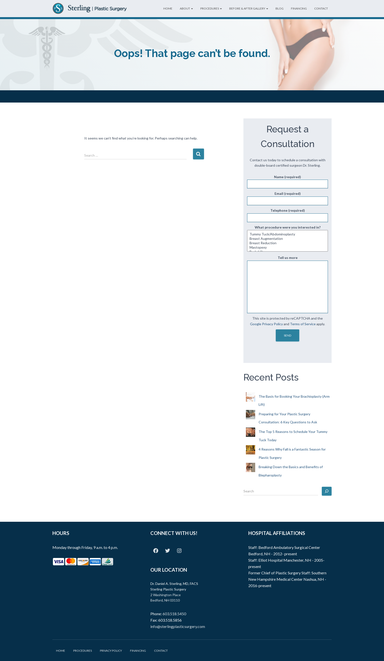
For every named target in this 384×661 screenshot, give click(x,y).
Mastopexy (287, 247)
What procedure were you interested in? (287, 238)
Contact (321, 8)
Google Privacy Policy (266, 324)
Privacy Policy (111, 650)
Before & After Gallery (248, 8)
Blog (280, 8)
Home (167, 8)
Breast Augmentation (287, 238)
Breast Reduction (287, 243)
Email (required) (287, 198)
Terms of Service (303, 324)
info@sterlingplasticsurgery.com (177, 626)
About (186, 8)
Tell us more (287, 284)
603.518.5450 (174, 613)
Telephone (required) (287, 215)
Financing (299, 8)
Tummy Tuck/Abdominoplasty (287, 234)
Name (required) (287, 182)
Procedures (211, 8)
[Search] (327, 491)
